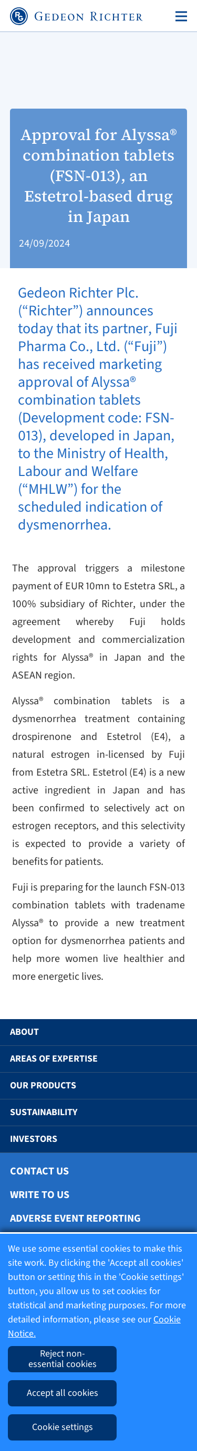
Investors (33, 1139)
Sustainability (43, 1112)
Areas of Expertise (54, 1058)
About (24, 1032)
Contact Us (39, 1171)
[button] (174, 1032)
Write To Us (39, 1195)
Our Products (43, 1085)
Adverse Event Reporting (75, 1218)
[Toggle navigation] (179, 16)
